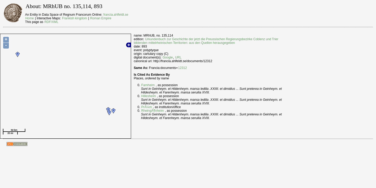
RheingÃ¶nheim (152, 111)
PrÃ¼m (146, 107)
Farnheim (148, 85)
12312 (182, 68)
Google (168, 57)
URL (178, 57)
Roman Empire (100, 18)
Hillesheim (148, 96)
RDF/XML (51, 22)
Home (29, 18)
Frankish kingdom (74, 18)
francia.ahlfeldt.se (115, 14)
